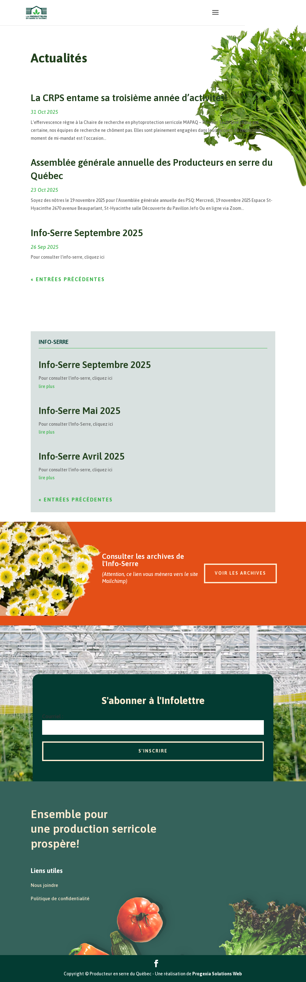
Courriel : (52, 716)
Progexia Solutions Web (217, 973)
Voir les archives (240, 573)
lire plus (46, 386)
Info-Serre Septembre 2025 (87, 232)
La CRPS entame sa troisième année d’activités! (129, 97)
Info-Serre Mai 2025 (79, 410)
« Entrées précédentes (68, 279)
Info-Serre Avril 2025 (81, 456)
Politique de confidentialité (60, 898)
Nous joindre (44, 885)
